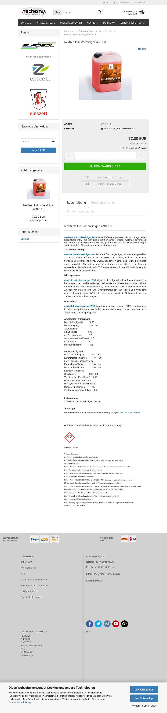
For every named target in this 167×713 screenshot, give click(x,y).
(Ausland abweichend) (125, 129)
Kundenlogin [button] (120, 2)
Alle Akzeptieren (144, 689)
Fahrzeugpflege (45, 22)
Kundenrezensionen (81, 211)
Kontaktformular (94, 580)
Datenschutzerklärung (20, 702)
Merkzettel (140, 2)
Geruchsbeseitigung (133, 22)
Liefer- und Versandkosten (34, 579)
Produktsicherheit (103, 202)
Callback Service (29, 591)
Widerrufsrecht (28, 567)
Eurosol (26, 22)
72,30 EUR (38, 216)
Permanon (109, 22)
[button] (105, 2)
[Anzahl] (105, 156)
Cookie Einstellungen (31, 597)
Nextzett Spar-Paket (129, 412)
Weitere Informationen (144, 705)
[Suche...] (57, 12)
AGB (23, 573)
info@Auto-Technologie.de (107, 574)
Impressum (26, 562)
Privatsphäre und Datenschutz (35, 585)
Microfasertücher (71, 22)
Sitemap (25, 239)
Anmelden (38, 150)
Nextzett (92, 22)
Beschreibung (76, 202)
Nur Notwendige (144, 698)
